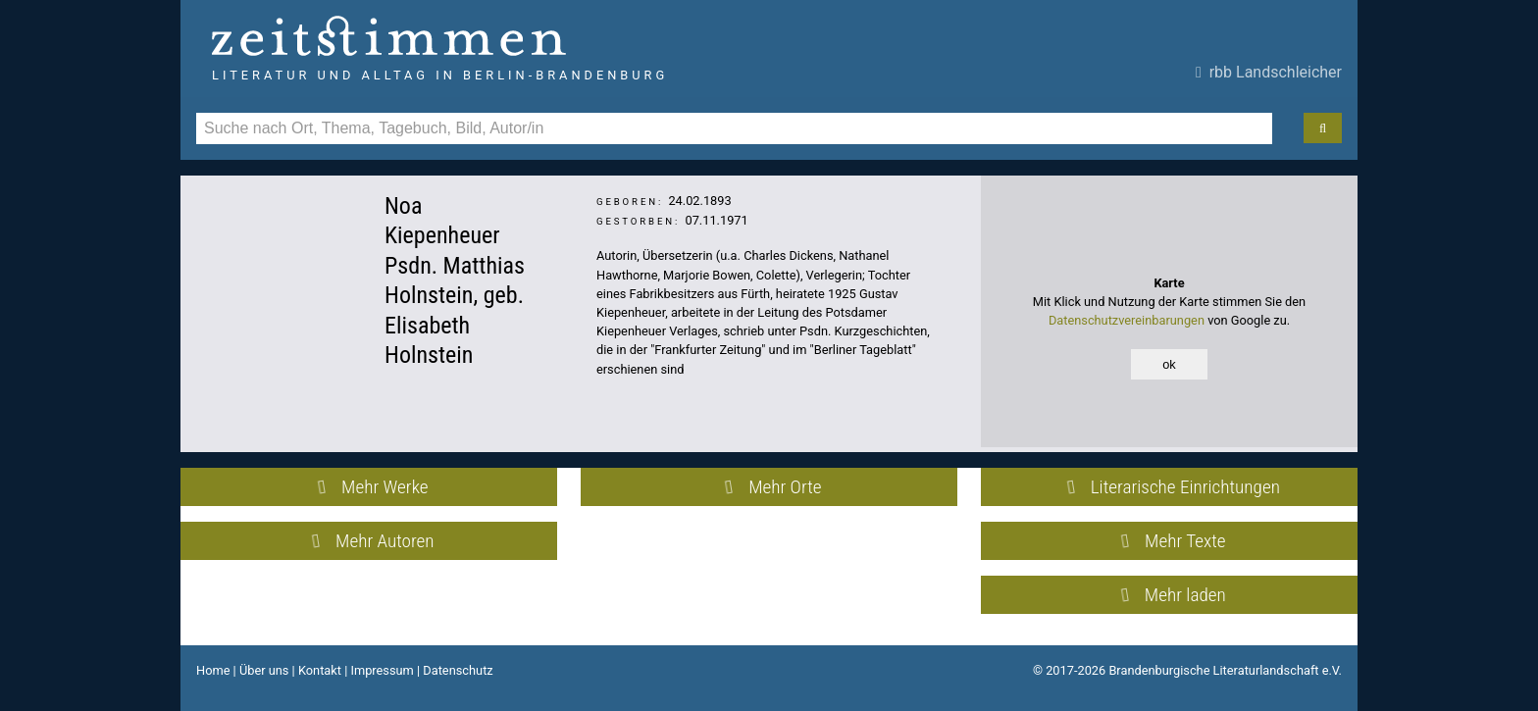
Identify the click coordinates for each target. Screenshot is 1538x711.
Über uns (264, 670)
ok (1169, 364)
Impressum (381, 670)
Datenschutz (457, 670)
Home (213, 670)
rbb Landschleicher (1269, 72)
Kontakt (319, 670)
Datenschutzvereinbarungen (1127, 320)
